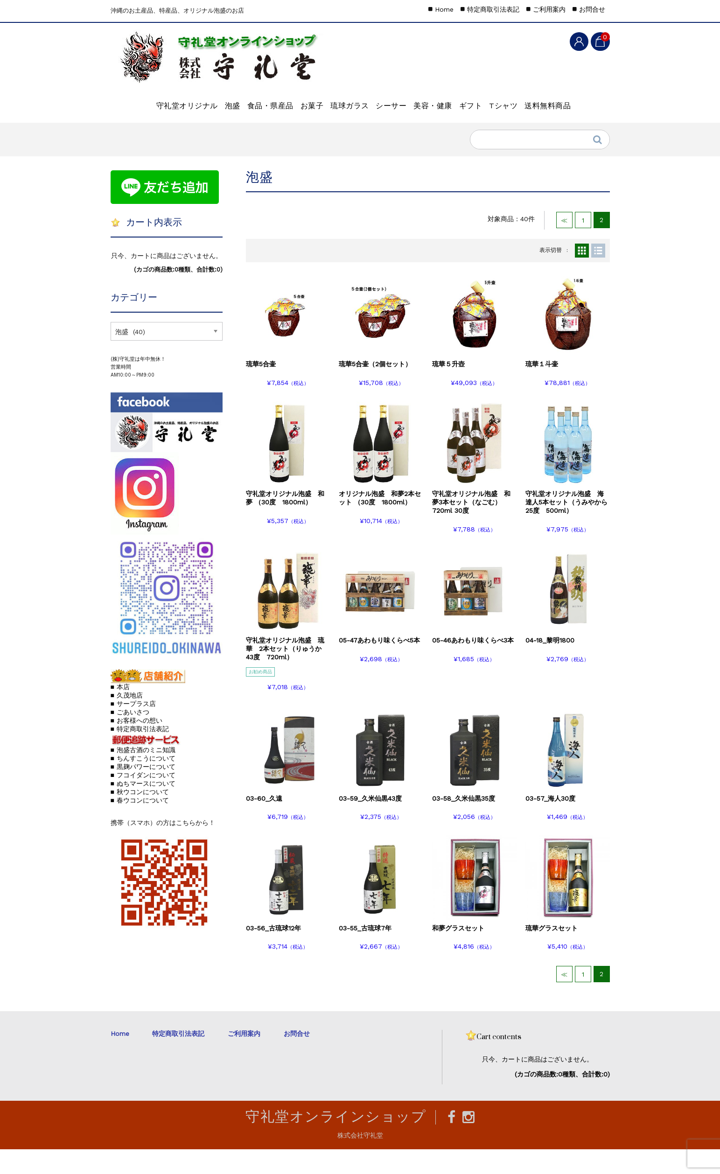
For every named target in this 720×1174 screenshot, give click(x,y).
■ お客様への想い (136, 745)
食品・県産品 (267, 100)
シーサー (434, 100)
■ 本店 (120, 711)
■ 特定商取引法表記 (140, 753)
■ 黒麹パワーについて (143, 791)
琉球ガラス (377, 100)
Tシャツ (135, 125)
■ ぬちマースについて (143, 808)
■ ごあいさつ (130, 737)
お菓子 (324, 100)
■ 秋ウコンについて (140, 816)
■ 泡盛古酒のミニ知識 (143, 774)
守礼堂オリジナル (153, 100)
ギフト (544, 100)
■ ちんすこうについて (143, 783)
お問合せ (592, 9)
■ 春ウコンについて (140, 825)
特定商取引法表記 (493, 9)
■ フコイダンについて (143, 800)
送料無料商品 (194, 125)
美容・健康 (491, 100)
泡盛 (214, 100)
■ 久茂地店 (127, 720)
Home (444, 9)
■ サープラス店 (133, 728)
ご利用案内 (549, 9)
